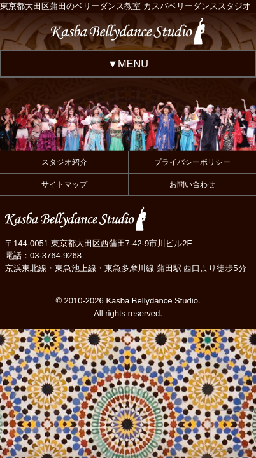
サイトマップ (64, 184)
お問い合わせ (192, 184)
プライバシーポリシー (192, 162)
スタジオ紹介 (64, 162)
